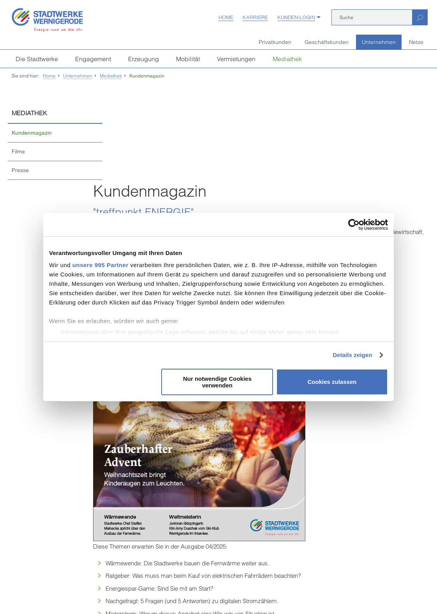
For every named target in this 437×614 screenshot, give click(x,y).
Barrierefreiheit (238, 589)
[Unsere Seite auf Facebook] (155, 545)
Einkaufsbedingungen (62, 589)
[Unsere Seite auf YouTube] (170, 545)
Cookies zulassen (332, 381)
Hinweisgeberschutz (193, 589)
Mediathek (287, 59)
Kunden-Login (296, 17)
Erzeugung (143, 59)
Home (225, 17)
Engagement (93, 59)
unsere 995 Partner (100, 265)
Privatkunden (275, 42)
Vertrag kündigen (111, 589)
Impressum (19, 589)
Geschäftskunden (327, 42)
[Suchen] (419, 17)
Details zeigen (352, 355)
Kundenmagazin (146, 76)
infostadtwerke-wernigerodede (199, 511)
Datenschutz (150, 589)
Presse (20, 170)
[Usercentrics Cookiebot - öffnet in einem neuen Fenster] (354, 224)
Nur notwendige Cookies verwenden (217, 382)
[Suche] (372, 17)
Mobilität (188, 59)
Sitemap (270, 589)
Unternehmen (379, 42)
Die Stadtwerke (37, 59)
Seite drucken (218, 445)
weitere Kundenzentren (45, 562)
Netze (416, 42)
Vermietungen (236, 59)
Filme (18, 151)
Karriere (255, 17)
